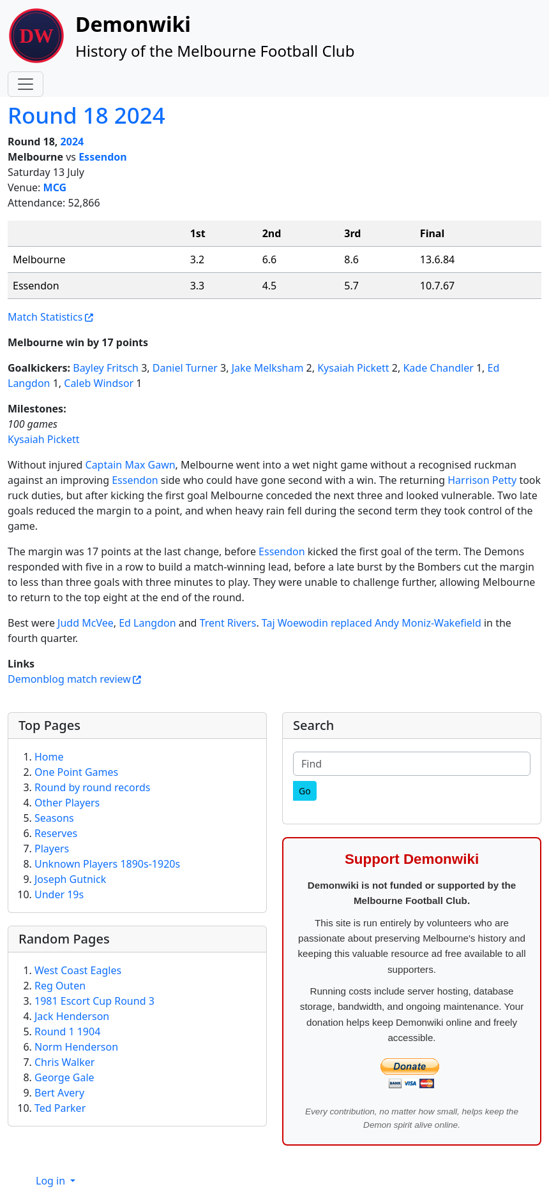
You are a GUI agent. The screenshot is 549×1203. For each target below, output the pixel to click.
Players (51, 849)
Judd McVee (85, 623)
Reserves (55, 833)
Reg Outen (60, 986)
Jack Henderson (71, 1016)
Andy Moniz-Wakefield (428, 623)
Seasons (54, 818)
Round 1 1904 (67, 1031)
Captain (104, 465)
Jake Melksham (268, 368)
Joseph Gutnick (70, 879)
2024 (72, 142)
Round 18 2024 (86, 115)
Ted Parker (60, 1108)
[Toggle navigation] (25, 84)
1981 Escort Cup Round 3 (94, 1001)
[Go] (305, 791)
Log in (52, 1181)
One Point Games (76, 772)
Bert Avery (59, 1093)
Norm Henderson (76, 1047)
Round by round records (92, 787)
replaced (351, 623)
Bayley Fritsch (106, 368)
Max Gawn (149, 465)
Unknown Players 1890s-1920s (107, 864)
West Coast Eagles (77, 970)
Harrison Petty (481, 480)
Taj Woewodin (295, 623)
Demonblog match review (69, 679)
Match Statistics (45, 317)
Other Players (67, 803)
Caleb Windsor (98, 383)
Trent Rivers (228, 623)
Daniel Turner (185, 368)
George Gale (64, 1077)
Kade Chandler (438, 368)
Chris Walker (64, 1062)
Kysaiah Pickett (353, 368)
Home (49, 757)
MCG (55, 187)
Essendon (103, 157)
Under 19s (59, 894)
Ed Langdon (147, 623)
